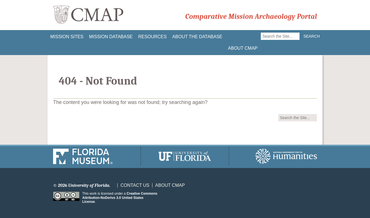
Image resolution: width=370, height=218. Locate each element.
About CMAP (243, 48)
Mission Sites (66, 36)
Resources (152, 36)
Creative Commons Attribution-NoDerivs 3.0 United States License (119, 198)
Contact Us (134, 185)
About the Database (197, 36)
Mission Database (111, 36)
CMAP (88, 15)
